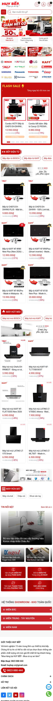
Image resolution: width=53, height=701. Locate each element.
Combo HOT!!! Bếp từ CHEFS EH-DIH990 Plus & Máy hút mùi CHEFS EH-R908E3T (14, 125)
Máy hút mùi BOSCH (11, 318)
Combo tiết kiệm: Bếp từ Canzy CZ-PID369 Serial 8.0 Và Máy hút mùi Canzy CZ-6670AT (38, 125)
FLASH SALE (13, 86)
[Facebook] (3, 695)
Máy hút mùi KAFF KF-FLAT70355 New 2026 (12, 410)
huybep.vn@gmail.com (17, 665)
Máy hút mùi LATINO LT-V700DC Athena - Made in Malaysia (39, 410)
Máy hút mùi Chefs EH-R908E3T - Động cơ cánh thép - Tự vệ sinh (13, 368)
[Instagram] (21, 695)
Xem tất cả (46, 507)
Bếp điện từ (12, 151)
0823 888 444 (17, 661)
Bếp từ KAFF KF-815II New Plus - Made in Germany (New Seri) (38, 292)
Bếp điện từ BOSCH (11, 158)
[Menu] (3, 12)
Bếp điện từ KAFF (31, 158)
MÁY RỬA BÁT (13, 488)
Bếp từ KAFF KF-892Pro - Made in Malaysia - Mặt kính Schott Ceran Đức (13, 292)
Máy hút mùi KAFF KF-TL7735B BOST (38, 368)
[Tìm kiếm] (10, 12)
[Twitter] (9, 695)
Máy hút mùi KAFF (33, 318)
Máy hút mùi (13, 311)
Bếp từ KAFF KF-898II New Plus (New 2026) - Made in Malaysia (12, 250)
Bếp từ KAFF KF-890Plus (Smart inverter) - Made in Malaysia (39, 250)
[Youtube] (15, 695)
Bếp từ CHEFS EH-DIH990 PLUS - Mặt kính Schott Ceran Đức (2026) (12, 208)
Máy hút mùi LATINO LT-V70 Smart (12, 452)
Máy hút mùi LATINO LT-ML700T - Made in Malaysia (39, 452)
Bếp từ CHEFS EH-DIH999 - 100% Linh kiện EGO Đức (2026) (39, 208)
